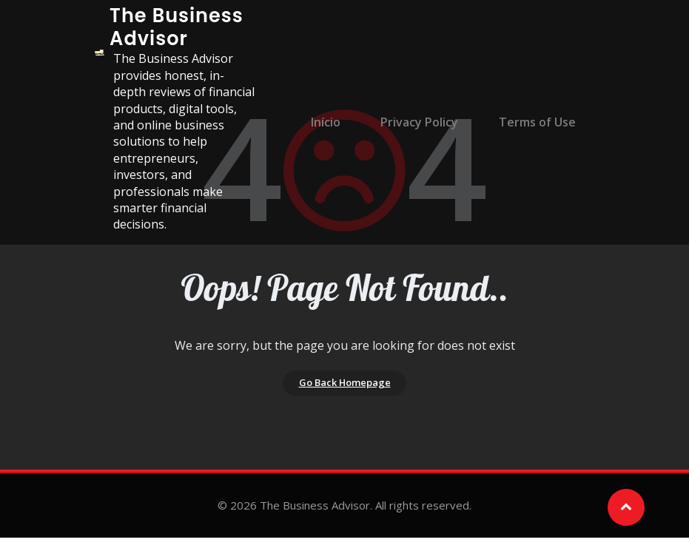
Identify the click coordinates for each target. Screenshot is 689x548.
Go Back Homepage (344, 388)
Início (339, 122)
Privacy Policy (426, 122)
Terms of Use (535, 122)
